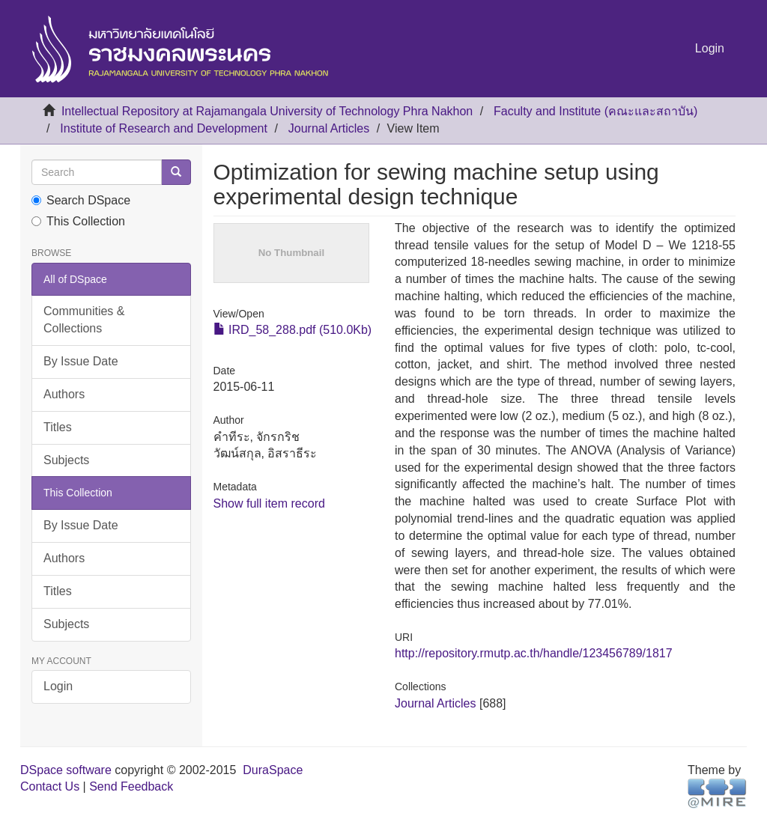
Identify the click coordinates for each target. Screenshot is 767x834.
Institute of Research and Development (163, 128)
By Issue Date (80, 361)
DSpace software (66, 770)
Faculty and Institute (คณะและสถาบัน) (595, 111)
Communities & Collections (83, 320)
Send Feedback (131, 786)
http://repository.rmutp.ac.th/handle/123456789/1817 (534, 653)
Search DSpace (80, 200)
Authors (64, 394)
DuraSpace (273, 770)
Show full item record (269, 503)
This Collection (78, 221)
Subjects (66, 460)
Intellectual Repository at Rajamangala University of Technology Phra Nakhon (267, 111)
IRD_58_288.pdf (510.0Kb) (292, 329)
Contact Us (49, 786)
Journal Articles (329, 128)
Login (58, 686)
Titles (57, 427)
